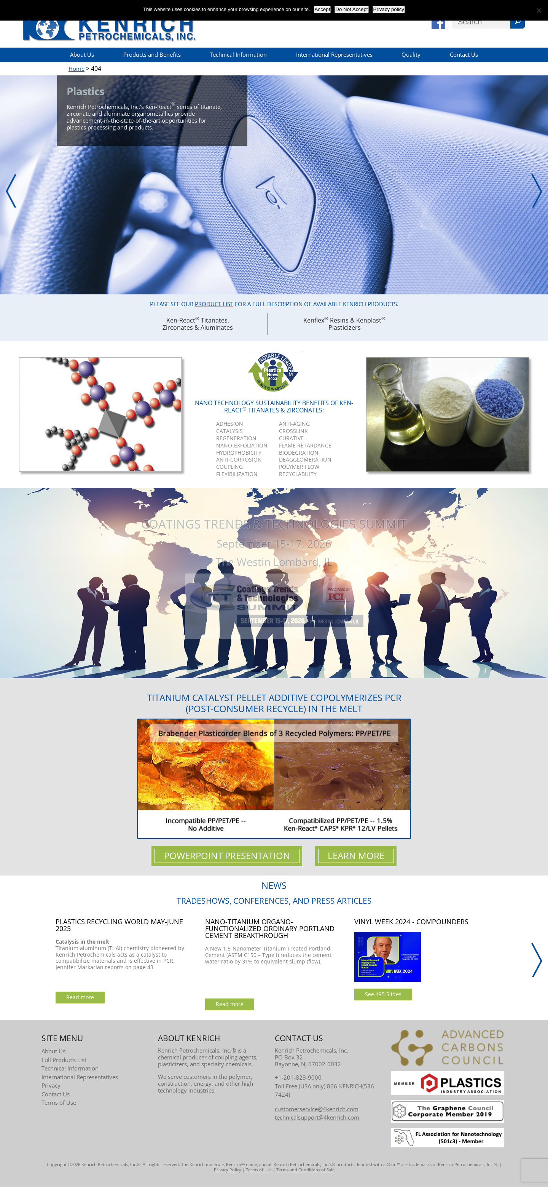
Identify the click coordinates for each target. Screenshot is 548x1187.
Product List (214, 304)
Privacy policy (388, 9)
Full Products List (63, 1060)
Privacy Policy (227, 1170)
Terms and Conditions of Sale (305, 1170)
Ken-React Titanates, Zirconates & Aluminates (197, 323)
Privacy (51, 1085)
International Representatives (334, 54)
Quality (411, 54)
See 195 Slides (383, 994)
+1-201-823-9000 (298, 1077)
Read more (80, 997)
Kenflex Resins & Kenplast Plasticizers (344, 323)
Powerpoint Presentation (227, 855)
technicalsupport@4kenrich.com (317, 1117)
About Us (82, 54)
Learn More (356, 855)
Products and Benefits (152, 54)
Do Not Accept (351, 9)
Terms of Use (58, 1102)
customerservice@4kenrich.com (316, 1109)
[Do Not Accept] (538, 10)
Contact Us (464, 54)
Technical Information (238, 54)
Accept (322, 9)
